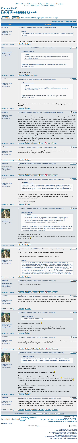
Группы (41, 4)
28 (16, 13)
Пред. (11, 10)
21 (2, 13)
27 (14, 13)
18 (31, 12)
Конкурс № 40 (9, 8)
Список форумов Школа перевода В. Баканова (36, 18)
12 (19, 12)
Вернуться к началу (7, 44)
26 (12, 13)
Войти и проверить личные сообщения (36, 5)
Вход (52, 5)
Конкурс (55, 18)
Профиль (59, 4)
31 (23, 13)
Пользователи (32, 4)
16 (27, 12)
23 (6, 13)
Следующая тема (70, 21)
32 (25, 13)
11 (16, 12)
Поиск (23, 4)
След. (28, 13)
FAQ (17, 4)
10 (14, 12)
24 (8, 13)
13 (21, 12)
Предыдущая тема (57, 21)
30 (21, 13)
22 (4, 13)
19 (33, 12)
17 (29, 12)
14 (23, 12)
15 (25, 12)
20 (35, 12)
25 (10, 13)
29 (19, 13)
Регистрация (50, 4)
